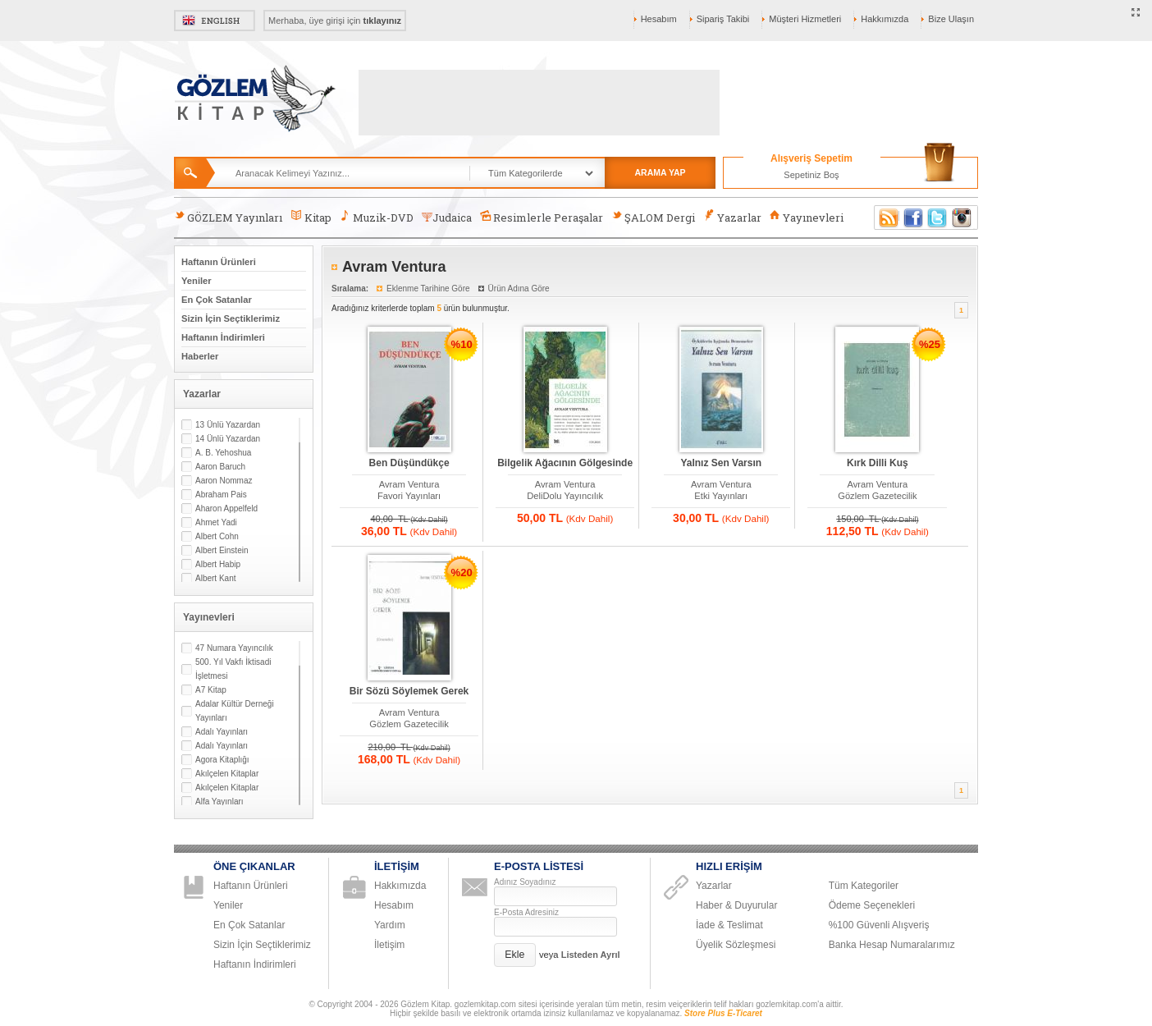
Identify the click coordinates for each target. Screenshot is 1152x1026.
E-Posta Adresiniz (526, 912)
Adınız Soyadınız (525, 881)
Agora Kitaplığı (222, 759)
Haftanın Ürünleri (218, 262)
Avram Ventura (409, 484)
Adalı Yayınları (221, 731)
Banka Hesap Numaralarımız (892, 944)
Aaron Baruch (220, 466)
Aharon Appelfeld (226, 508)
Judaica (447, 217)
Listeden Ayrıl (590, 955)
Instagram (962, 217)
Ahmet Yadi (216, 522)
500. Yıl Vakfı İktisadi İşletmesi (233, 668)
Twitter (938, 217)
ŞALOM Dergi (653, 217)
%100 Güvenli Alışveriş (879, 925)
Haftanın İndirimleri (223, 337)
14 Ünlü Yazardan (227, 438)
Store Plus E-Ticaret (723, 1013)
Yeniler (196, 281)
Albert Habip (217, 564)
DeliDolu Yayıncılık (565, 496)
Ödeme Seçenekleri (872, 905)
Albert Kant (215, 578)
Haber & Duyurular (736, 905)
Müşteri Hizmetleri (805, 19)
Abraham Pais (221, 494)
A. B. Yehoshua (223, 452)
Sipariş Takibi (723, 19)
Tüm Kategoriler (863, 885)
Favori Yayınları (409, 496)
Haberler (199, 356)
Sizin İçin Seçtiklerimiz (230, 318)
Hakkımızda (884, 19)
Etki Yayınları (720, 496)
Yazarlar (732, 217)
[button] (515, 955)
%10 (462, 344)
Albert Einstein (221, 550)
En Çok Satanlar (216, 300)
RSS (886, 217)
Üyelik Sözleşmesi (735, 944)
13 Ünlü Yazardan (227, 424)
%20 (462, 572)
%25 (929, 344)
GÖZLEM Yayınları (228, 217)
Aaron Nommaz (223, 480)
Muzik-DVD (377, 217)
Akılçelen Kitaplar (226, 773)
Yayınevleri (806, 217)
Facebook (913, 217)
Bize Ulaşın (951, 19)
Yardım (389, 925)
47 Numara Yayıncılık (234, 648)
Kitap (310, 217)
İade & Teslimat (729, 925)
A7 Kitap (210, 689)
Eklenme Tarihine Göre (428, 288)
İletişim (389, 944)
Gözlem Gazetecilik (877, 496)
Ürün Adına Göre (519, 288)
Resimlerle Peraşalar (541, 217)
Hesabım (659, 19)
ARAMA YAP (659, 172)
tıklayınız (382, 20)
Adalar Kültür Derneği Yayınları (234, 710)
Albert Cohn (217, 536)
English (214, 20)
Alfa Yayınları (219, 801)
